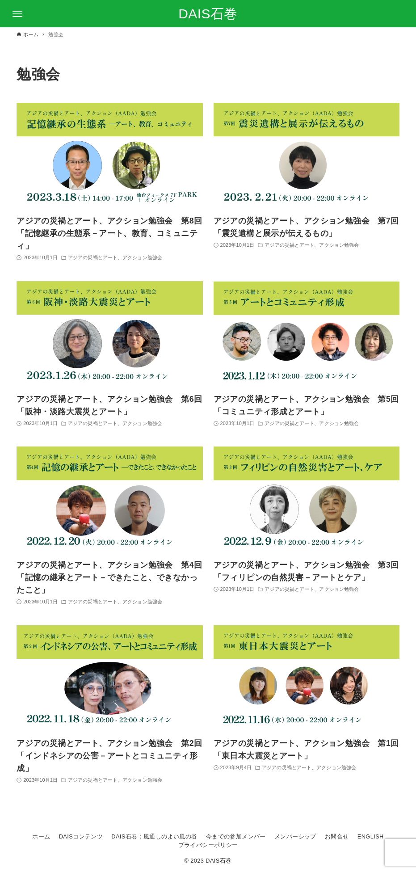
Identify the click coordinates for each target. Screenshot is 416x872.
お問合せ (337, 836)
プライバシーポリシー (208, 845)
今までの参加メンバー (236, 836)
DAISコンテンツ (81, 836)
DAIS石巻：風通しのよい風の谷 (154, 836)
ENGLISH (370, 836)
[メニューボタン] (17, 14)
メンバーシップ (295, 836)
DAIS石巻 (207, 13)
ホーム (41, 836)
